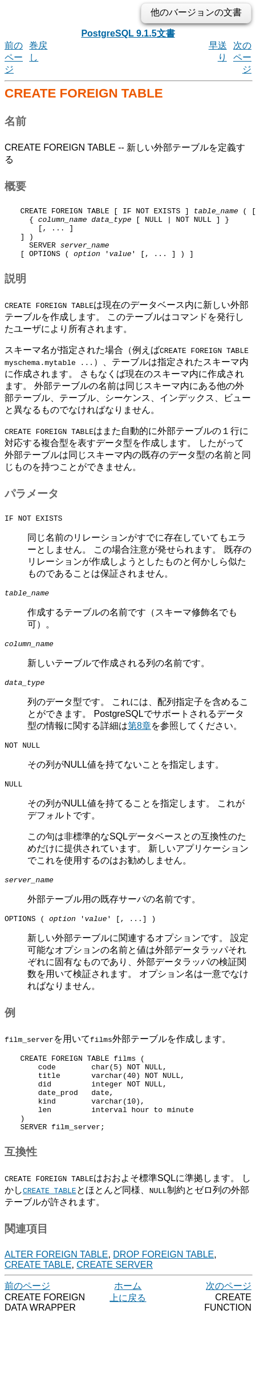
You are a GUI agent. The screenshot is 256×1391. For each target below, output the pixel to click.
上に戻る (127, 1337)
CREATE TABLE (38, 1304)
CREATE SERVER (114, 1304)
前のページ (14, 57)
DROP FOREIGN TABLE (163, 1294)
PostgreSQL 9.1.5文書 (127, 33)
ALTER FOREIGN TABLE (56, 1294)
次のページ (242, 57)
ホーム (127, 1325)
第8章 (139, 743)
